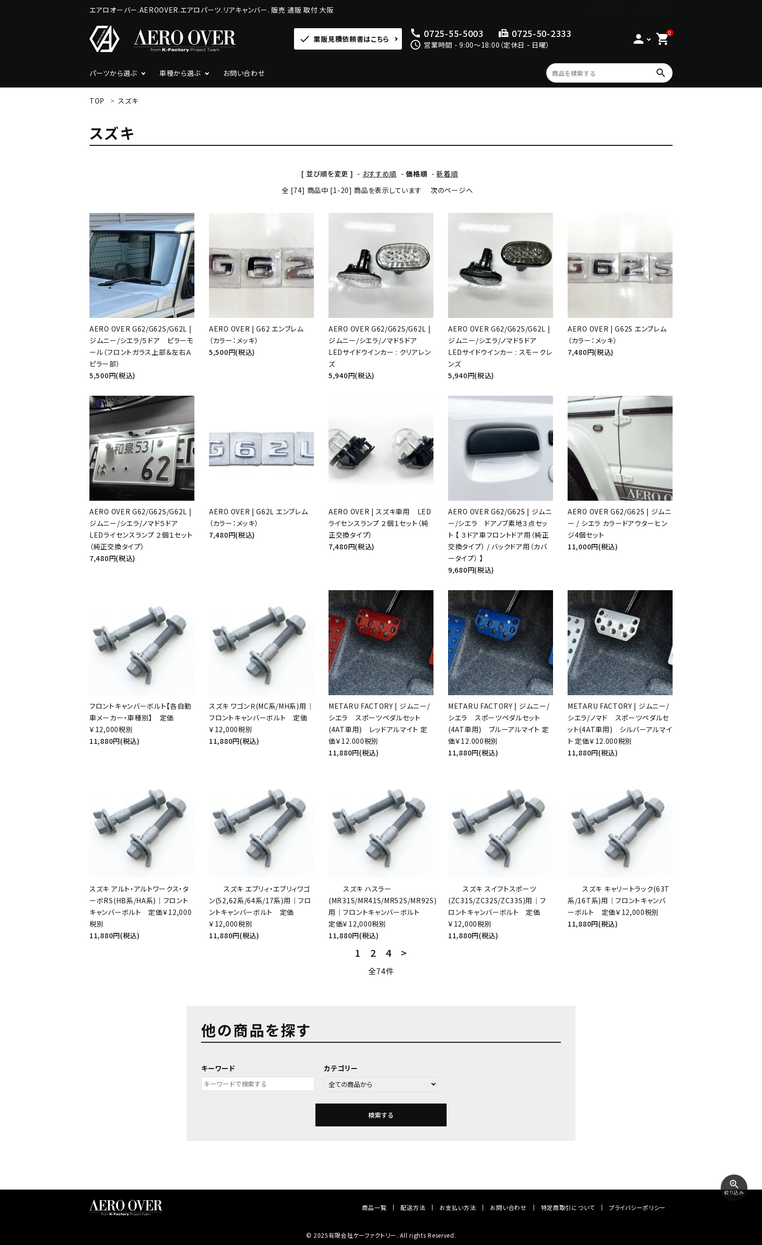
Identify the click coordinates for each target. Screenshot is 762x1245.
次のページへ (452, 190)
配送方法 (412, 1207)
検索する (381, 1115)
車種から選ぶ (180, 73)
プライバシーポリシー (637, 1207)
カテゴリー (341, 1068)
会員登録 (658, 9)
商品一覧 (374, 1207)
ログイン (611, 9)
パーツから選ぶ (113, 73)
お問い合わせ (243, 73)
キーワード (218, 1068)
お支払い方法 (457, 1207)
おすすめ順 (380, 173)
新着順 (447, 173)
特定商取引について (568, 1207)
